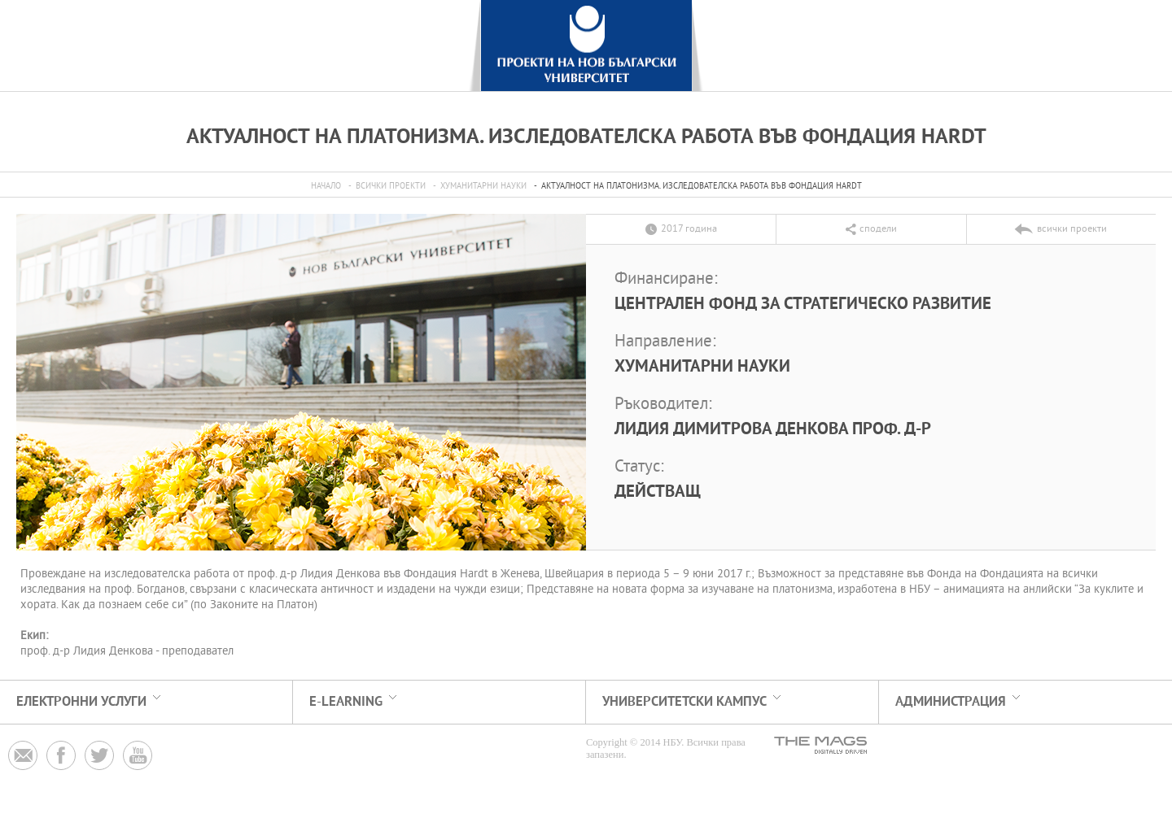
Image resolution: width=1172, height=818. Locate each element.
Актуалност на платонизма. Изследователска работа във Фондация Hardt (701, 186)
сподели (878, 229)
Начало (326, 186)
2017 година (689, 229)
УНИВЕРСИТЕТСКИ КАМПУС (684, 702)
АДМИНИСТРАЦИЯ (950, 702)
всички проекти (391, 186)
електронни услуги (81, 702)
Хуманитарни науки (483, 186)
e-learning (346, 702)
